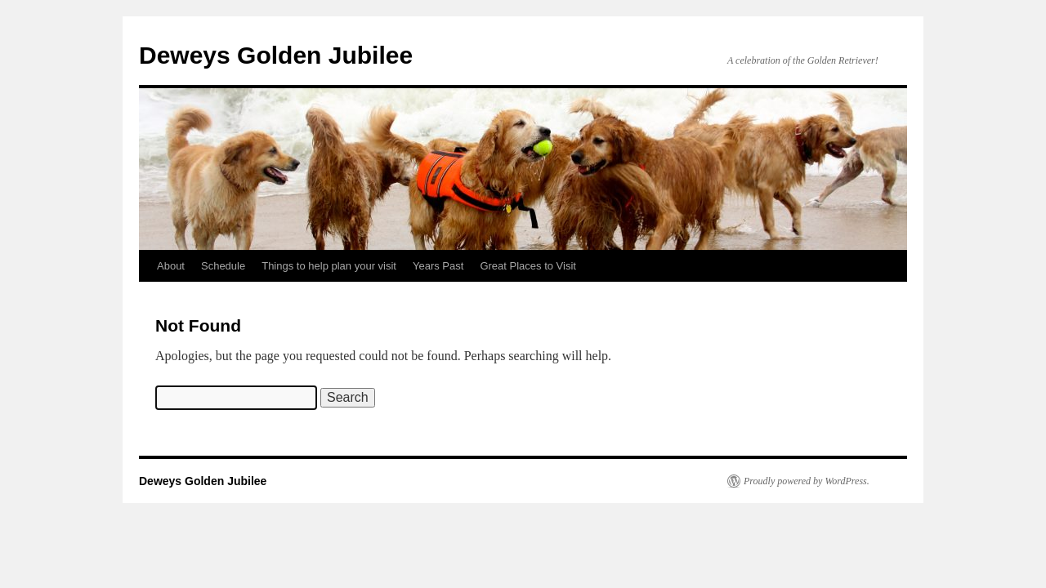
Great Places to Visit (528, 266)
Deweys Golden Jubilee (276, 55)
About (171, 266)
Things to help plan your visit (329, 266)
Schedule (223, 266)
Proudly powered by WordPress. (806, 481)
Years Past (438, 266)
